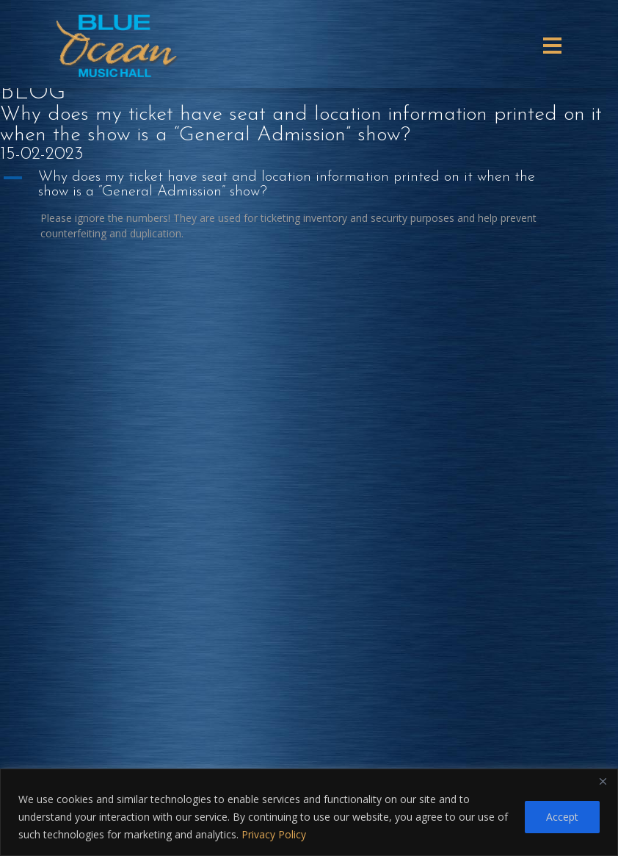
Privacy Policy (273, 834)
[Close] (602, 781)
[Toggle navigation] (552, 45)
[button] (309, 184)
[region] (309, 812)
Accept (562, 817)
